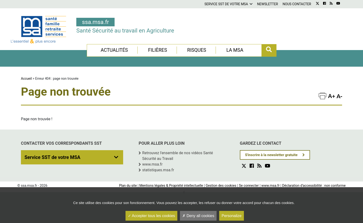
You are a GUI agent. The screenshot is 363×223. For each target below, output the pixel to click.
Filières (157, 50)
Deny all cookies (198, 216)
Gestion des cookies (221, 186)
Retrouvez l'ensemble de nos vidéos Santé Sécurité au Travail (177, 156)
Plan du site (128, 186)
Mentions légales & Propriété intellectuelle (171, 186)
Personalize (232, 216)
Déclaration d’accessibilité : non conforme (314, 186)
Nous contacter (297, 4)
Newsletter (267, 4)
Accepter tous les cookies (151, 216)
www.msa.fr (152, 164)
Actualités (114, 50)
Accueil (26, 78)
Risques (196, 50)
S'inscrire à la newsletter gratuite (271, 155)
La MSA (234, 50)
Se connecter (249, 186)
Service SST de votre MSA (226, 4)
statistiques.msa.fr (158, 170)
